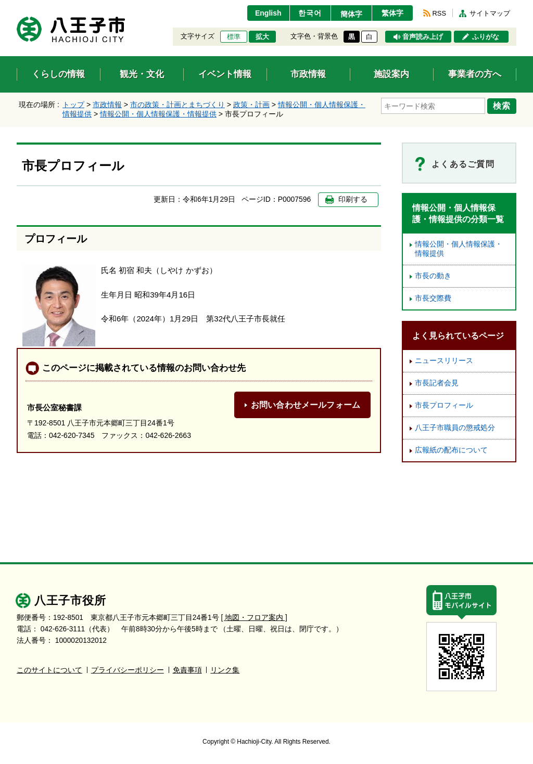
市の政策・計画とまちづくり (177, 104)
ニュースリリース (444, 361)
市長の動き (433, 276)
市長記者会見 (437, 383)
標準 (233, 37)
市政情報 (107, 104)
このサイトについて (49, 670)
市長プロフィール (444, 405)
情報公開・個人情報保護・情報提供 (158, 114)
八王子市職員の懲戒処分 (455, 428)
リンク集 (224, 670)
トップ (73, 104)
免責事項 (187, 670)
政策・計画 (251, 104)
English (268, 13)
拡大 (262, 37)
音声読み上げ (422, 37)
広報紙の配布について (451, 450)
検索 (502, 105)
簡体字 (351, 14)
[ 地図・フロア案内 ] (254, 617)
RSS (439, 13)
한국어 (310, 13)
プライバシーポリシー (127, 670)
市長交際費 (433, 298)
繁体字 (392, 13)
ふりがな (485, 37)
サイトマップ (489, 13)
